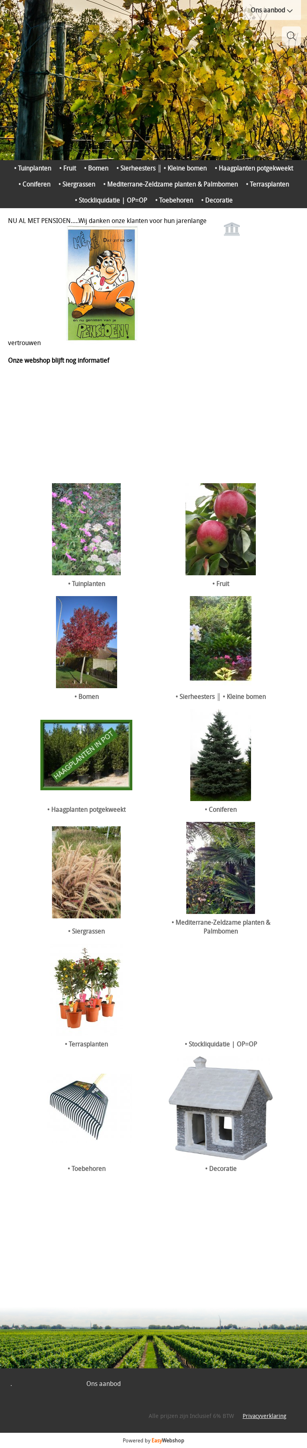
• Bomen (96, 168)
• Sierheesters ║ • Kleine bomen (161, 168)
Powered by (153, 1440)
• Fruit (67, 168)
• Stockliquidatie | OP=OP (111, 200)
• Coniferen (34, 184)
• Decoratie (217, 200)
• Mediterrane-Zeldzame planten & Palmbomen (170, 184)
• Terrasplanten (267, 184)
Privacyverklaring (264, 1416)
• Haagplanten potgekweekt (254, 168)
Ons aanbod (272, 10)
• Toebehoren (174, 200)
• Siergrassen (76, 184)
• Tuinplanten (32, 168)
